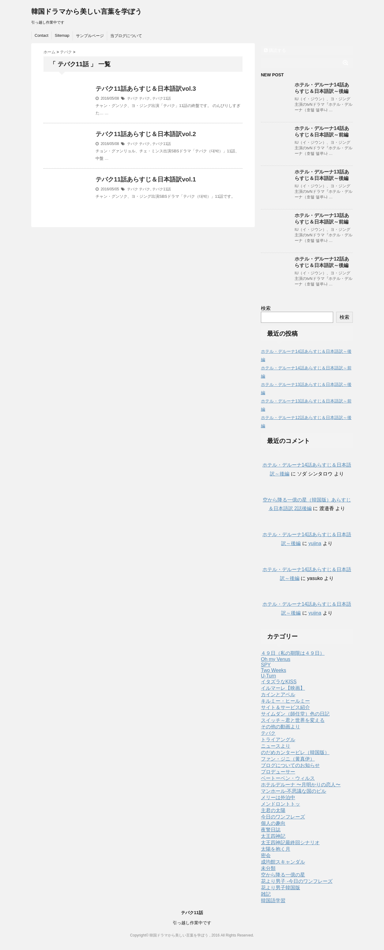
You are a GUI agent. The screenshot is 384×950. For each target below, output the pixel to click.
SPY (266, 664)
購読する (275, 50)
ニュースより (275, 746)
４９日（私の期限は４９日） (293, 653)
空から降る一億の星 (283, 874)
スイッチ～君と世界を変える (293, 720)
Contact (41, 35)
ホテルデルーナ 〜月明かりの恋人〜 (301, 784)
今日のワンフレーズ (283, 816)
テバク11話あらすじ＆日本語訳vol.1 (146, 179)
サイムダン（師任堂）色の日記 (295, 713)
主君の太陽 (273, 810)
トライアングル (278, 739)
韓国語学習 (273, 900)
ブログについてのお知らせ (290, 765)
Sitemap (62, 35)
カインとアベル (278, 694)
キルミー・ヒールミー (285, 701)
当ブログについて (126, 35)
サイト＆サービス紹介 (285, 707)
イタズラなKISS (278, 681)
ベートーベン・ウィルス (288, 778)
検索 (266, 308)
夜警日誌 (270, 829)
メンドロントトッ (280, 804)
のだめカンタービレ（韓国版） (295, 752)
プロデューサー (278, 771)
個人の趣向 (273, 823)
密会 (266, 855)
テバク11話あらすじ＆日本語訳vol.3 (146, 88)
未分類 (268, 868)
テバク (132, 98)
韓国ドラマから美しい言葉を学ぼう (86, 11)
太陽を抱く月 (275, 849)
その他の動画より (280, 726)
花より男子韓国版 (280, 887)
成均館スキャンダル (283, 861)
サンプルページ (90, 35)
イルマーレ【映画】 (283, 688)
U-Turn (268, 675)
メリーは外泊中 (278, 797)
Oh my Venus (275, 659)
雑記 (266, 894)
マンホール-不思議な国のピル (293, 791)
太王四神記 (273, 836)
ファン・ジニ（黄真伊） (288, 758)
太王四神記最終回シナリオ (290, 842)
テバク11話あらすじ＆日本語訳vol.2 (146, 134)
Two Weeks (273, 670)
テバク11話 (161, 98)
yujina (314, 543)
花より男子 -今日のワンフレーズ (297, 881)
